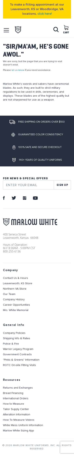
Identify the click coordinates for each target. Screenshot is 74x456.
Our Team (9, 294)
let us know (17, 70)
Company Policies (14, 333)
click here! (44, 13)
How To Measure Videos (18, 420)
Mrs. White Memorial (15, 310)
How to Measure (13, 403)
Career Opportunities (16, 304)
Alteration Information (16, 414)
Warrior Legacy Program (18, 349)
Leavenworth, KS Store (17, 283)
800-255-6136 (12, 251)
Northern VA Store (14, 288)
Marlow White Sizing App (18, 430)
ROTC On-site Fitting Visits (19, 365)
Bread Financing (13, 393)
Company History (14, 299)
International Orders (15, 398)
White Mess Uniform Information (23, 425)
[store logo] (18, 29)
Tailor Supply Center (16, 409)
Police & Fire (11, 343)
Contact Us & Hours (15, 278)
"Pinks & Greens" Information (21, 359)
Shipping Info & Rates (16, 338)
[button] (6, 30)
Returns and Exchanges (18, 387)
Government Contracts (17, 354)
